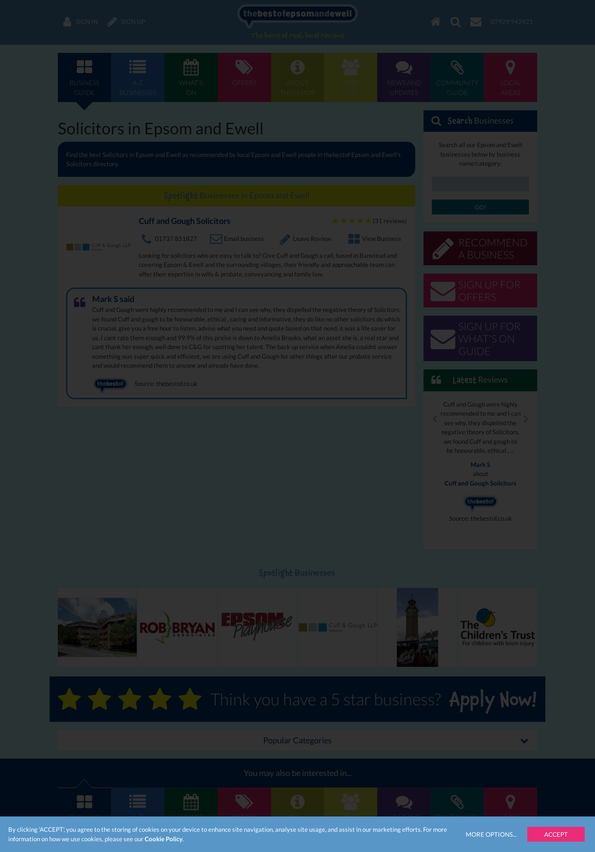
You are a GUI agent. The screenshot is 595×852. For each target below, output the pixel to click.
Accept (556, 834)
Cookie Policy (164, 838)
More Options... (491, 834)
